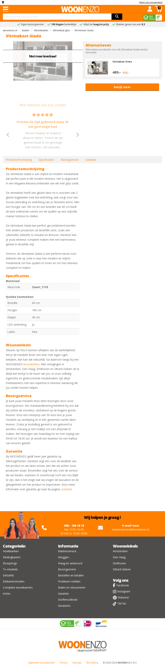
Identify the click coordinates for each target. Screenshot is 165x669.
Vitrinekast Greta (123, 61)
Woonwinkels (125, 546)
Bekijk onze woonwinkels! (151, 2)
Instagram (123, 591)
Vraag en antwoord (70, 563)
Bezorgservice (70, 160)
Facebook (122, 585)
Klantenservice (67, 551)
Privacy (64, 662)
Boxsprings (10, 563)
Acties (7, 593)
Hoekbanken (11, 551)
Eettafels (8, 575)
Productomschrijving (19, 160)
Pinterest (123, 597)
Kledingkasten (12, 557)
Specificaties (46, 160)
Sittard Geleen (122, 569)
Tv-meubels (10, 569)
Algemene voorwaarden (41, 662)
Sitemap (76, 662)
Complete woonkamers (18, 587)
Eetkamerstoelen (13, 581)
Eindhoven (119, 563)
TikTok (121, 603)
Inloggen (63, 557)
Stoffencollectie (68, 599)
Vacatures (64, 605)
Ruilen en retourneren (71, 587)
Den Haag (119, 557)
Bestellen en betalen (71, 575)
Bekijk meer (122, 87)
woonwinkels (31, 364)
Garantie (90, 160)
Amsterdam (120, 551)
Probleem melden (69, 581)
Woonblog (92, 662)
